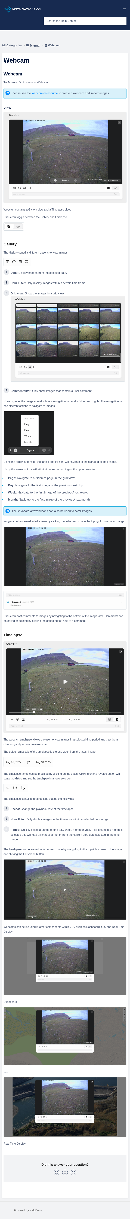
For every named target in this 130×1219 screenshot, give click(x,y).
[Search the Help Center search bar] (85, 21)
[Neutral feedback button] (65, 1173)
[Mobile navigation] (124, 10)
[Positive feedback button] (56, 1173)
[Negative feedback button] (73, 1173)
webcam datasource (45, 93)
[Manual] (33, 45)
